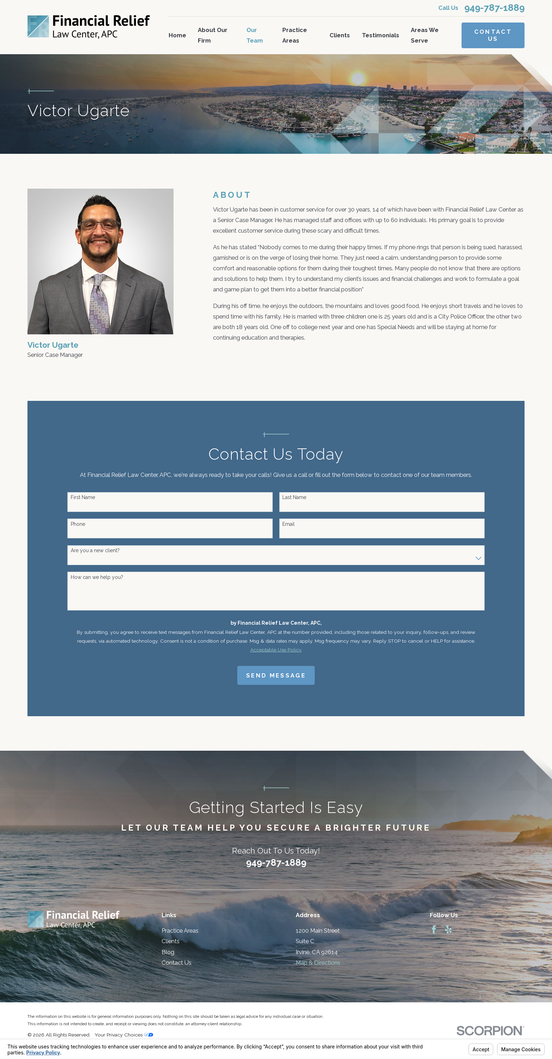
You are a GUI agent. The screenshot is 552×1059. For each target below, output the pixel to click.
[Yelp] (448, 929)
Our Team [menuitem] (254, 35)
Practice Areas (180, 930)
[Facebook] (434, 929)
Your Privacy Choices (124, 1035)
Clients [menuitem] (340, 35)
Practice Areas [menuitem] (294, 35)
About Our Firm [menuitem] (212, 35)
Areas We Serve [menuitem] (425, 35)
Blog (168, 952)
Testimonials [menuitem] (380, 35)
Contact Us (493, 35)
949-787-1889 (494, 8)
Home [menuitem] (177, 35)
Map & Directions (318, 962)
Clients (171, 941)
